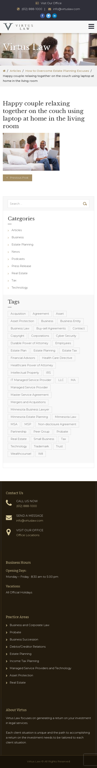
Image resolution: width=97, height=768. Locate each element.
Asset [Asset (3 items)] (60, 313)
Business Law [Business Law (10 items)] (20, 328)
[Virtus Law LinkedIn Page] (54, 15)
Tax (14, 280)
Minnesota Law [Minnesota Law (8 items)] (65, 417)
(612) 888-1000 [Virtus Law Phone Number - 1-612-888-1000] (32, 9)
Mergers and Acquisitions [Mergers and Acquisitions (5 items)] (28, 402)
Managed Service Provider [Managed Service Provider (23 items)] (29, 387)
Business (18, 237)
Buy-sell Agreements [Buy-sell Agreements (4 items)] (51, 328)
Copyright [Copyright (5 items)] (17, 336)
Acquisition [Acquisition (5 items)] (18, 313)
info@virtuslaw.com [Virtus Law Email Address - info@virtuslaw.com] (66, 9)
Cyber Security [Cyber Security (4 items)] (66, 336)
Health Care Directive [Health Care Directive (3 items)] (57, 358)
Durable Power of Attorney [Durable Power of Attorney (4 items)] (29, 343)
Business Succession (24, 639)
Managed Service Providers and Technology (40, 668)
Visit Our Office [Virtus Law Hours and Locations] (51, 3)
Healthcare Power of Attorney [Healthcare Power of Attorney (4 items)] (32, 365)
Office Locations (27, 535)
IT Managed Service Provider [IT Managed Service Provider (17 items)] (31, 380)
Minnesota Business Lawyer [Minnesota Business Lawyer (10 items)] (30, 409)
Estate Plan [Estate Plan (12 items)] (18, 350)
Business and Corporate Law (29, 625)
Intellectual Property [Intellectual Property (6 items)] (25, 372)
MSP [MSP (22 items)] (27, 424)
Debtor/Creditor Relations (28, 646)
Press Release (21, 266)
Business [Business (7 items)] (47, 321)
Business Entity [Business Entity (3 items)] (70, 321)
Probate (15, 632)
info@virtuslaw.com (29, 520)
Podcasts (18, 259)
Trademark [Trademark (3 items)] (41, 446)
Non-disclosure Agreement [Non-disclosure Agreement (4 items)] (57, 424)
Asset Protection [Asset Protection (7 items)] (22, 321)
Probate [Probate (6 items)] (62, 431)
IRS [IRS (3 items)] (48, 372)
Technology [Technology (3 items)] (19, 446)
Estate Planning (22, 244)
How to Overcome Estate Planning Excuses (57, 71)
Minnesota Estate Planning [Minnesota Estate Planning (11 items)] (29, 417)
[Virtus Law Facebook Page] (42, 15)
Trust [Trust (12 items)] (59, 446)
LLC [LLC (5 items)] (61, 380)
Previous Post (19, 177)
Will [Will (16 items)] (40, 453)
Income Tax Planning (24, 661)
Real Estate (20, 273)
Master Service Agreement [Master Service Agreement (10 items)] (30, 394)
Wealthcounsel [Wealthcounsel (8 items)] (21, 453)
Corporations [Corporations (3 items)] (40, 336)
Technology (20, 287)
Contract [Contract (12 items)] (79, 328)
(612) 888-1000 (26, 506)
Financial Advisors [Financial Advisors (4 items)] (23, 358)
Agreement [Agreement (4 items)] (41, 313)
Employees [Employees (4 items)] (63, 343)
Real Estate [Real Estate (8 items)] (19, 439)
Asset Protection (21, 675)
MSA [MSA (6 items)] (14, 424)
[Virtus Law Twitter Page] (48, 15)
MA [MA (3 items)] (73, 380)
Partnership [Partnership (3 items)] (18, 431)
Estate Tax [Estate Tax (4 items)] (69, 350)
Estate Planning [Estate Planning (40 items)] (44, 350)
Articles (15, 71)
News (16, 251)
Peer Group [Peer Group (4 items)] (41, 431)
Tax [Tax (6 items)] (63, 439)
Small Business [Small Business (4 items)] (44, 439)
